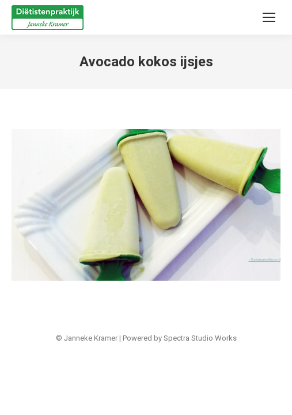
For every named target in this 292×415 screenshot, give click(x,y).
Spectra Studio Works (200, 338)
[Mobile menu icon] (268, 17)
